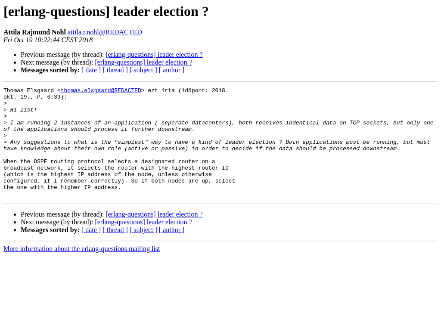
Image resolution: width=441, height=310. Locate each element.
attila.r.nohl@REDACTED (105, 32)
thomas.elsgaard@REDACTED (101, 91)
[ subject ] (143, 70)
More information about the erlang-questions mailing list (81, 270)
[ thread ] (115, 70)
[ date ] (91, 70)
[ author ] (172, 70)
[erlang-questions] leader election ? (154, 54)
